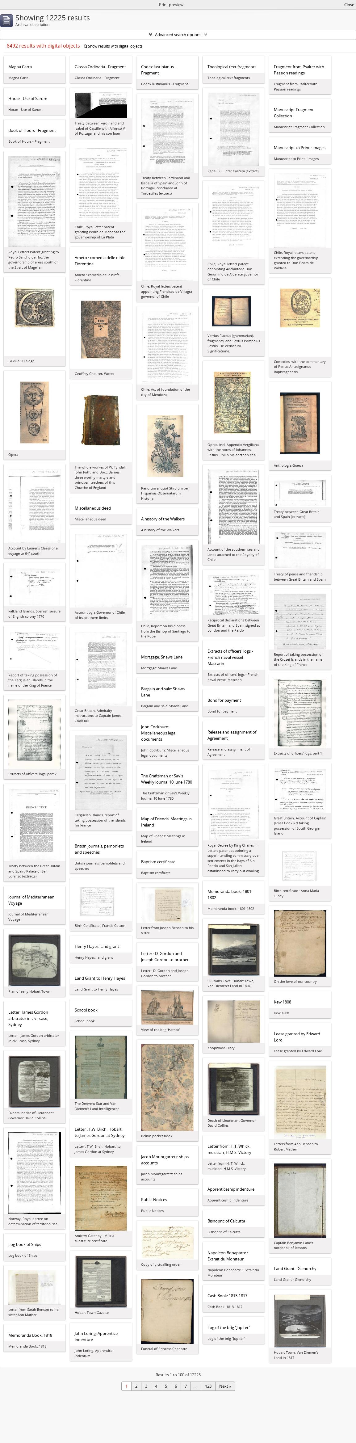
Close (349, 4)
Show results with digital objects (113, 46)
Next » (225, 1386)
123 (208, 1386)
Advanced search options (178, 34)
